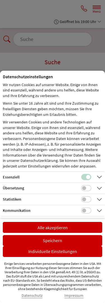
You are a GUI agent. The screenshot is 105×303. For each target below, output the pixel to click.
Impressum (73, 295)
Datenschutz (32, 295)
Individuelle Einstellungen (52, 251)
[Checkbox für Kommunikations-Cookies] (86, 211)
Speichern (52, 240)
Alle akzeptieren (53, 227)
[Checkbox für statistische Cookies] (86, 199)
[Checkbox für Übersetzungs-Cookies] (86, 188)
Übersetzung (13, 187)
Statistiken (12, 199)
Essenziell (11, 177)
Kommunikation (17, 210)
